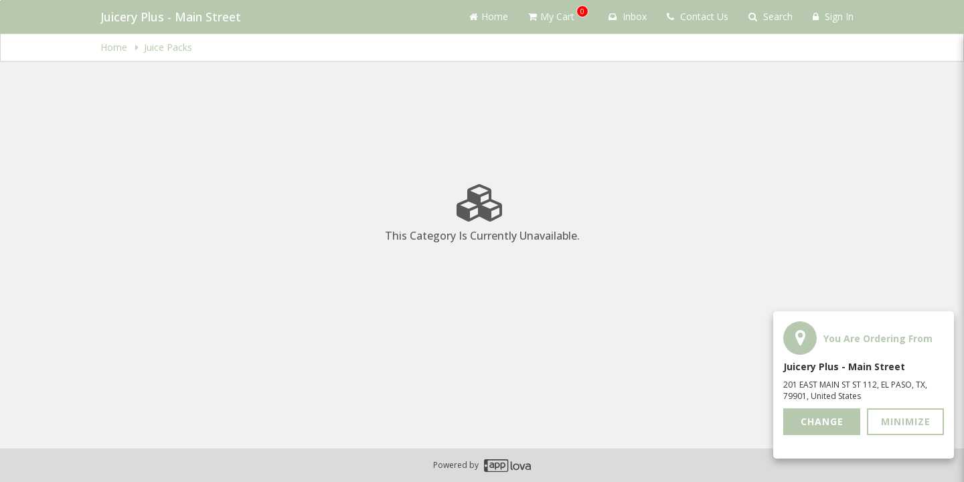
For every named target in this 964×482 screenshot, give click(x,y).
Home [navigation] (115, 47)
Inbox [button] (628, 16)
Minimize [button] (906, 421)
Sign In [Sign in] (833, 16)
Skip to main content (0, 0)
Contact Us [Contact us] (697, 16)
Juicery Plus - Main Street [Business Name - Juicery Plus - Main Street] (170, 17)
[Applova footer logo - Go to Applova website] (507, 466)
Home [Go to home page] (488, 16)
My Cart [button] (558, 14)
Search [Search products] (770, 16)
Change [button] (822, 421)
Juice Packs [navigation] (168, 47)
